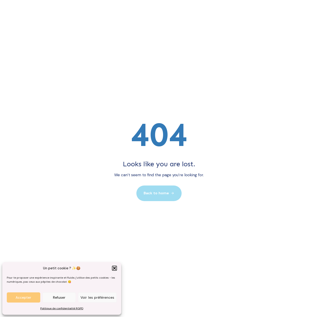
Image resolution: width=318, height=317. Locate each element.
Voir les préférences (97, 297)
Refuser (59, 297)
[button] (114, 268)
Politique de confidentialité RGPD (61, 308)
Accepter (23, 297)
